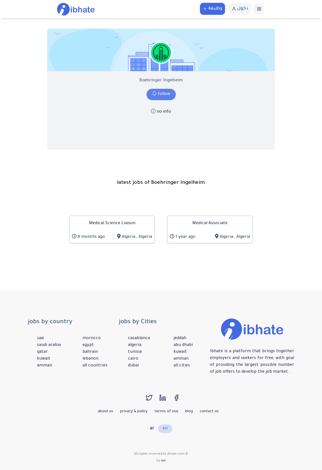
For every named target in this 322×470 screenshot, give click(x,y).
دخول (240, 8)
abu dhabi (183, 345)
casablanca (139, 338)
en (165, 428)
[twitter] (152, 400)
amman (44, 366)
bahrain (90, 352)
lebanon (90, 359)
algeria (134, 345)
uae (40, 338)
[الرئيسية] (76, 9)
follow (161, 94)
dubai (133, 366)
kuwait (43, 359)
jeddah (180, 338)
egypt (88, 345)
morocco (91, 338)
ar (152, 428)
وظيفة (212, 8)
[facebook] (179, 400)
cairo (133, 359)
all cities (182, 366)
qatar (42, 352)
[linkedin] (166, 400)
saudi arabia (49, 345)
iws (163, 461)
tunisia (135, 352)
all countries (95, 366)
